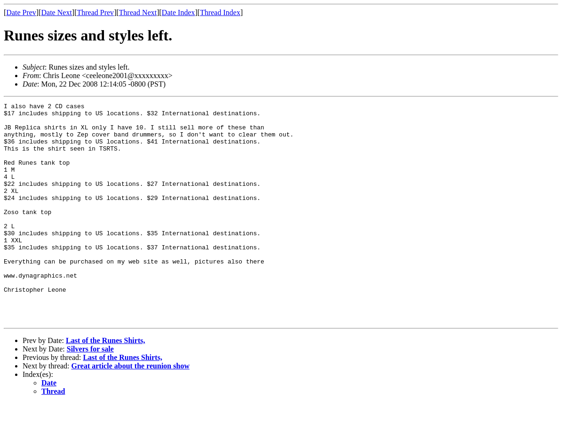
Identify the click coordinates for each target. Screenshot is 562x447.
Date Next (56, 12)
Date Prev (21, 12)
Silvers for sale (90, 393)
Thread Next (138, 12)
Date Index (178, 12)
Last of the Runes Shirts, (105, 384)
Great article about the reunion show (130, 410)
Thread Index (220, 12)
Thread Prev (95, 12)
